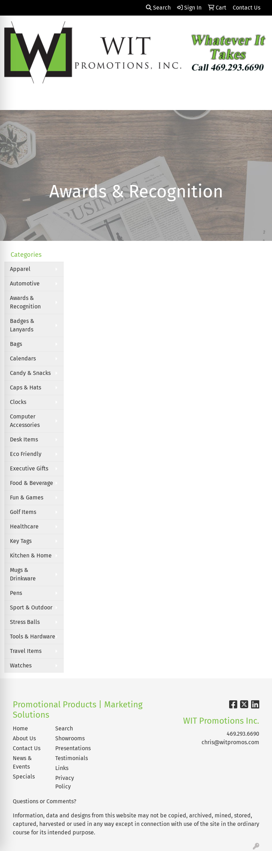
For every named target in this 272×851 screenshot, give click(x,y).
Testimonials (71, 758)
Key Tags (21, 541)
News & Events (22, 762)
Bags (16, 344)
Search (158, 7)
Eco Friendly (25, 454)
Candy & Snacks (30, 373)
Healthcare (24, 526)
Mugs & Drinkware (23, 574)
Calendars (23, 358)
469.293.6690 (243, 733)
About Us (24, 738)
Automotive (25, 283)
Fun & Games (26, 497)
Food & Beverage (31, 483)
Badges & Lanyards (22, 325)
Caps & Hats (25, 387)
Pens (16, 593)
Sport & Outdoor (31, 607)
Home (20, 728)
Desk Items (24, 439)
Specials (24, 776)
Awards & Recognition (25, 302)
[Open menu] (258, 99)
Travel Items (25, 651)
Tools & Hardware (32, 636)
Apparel (20, 269)
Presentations (72, 748)
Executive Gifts (29, 468)
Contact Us (26, 748)
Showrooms (70, 738)
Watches (21, 665)
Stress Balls (25, 622)
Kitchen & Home (31, 555)
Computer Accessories (25, 420)
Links (61, 768)
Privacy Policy (64, 782)
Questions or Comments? (44, 801)
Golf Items (23, 512)
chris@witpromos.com (230, 742)
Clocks (18, 402)
